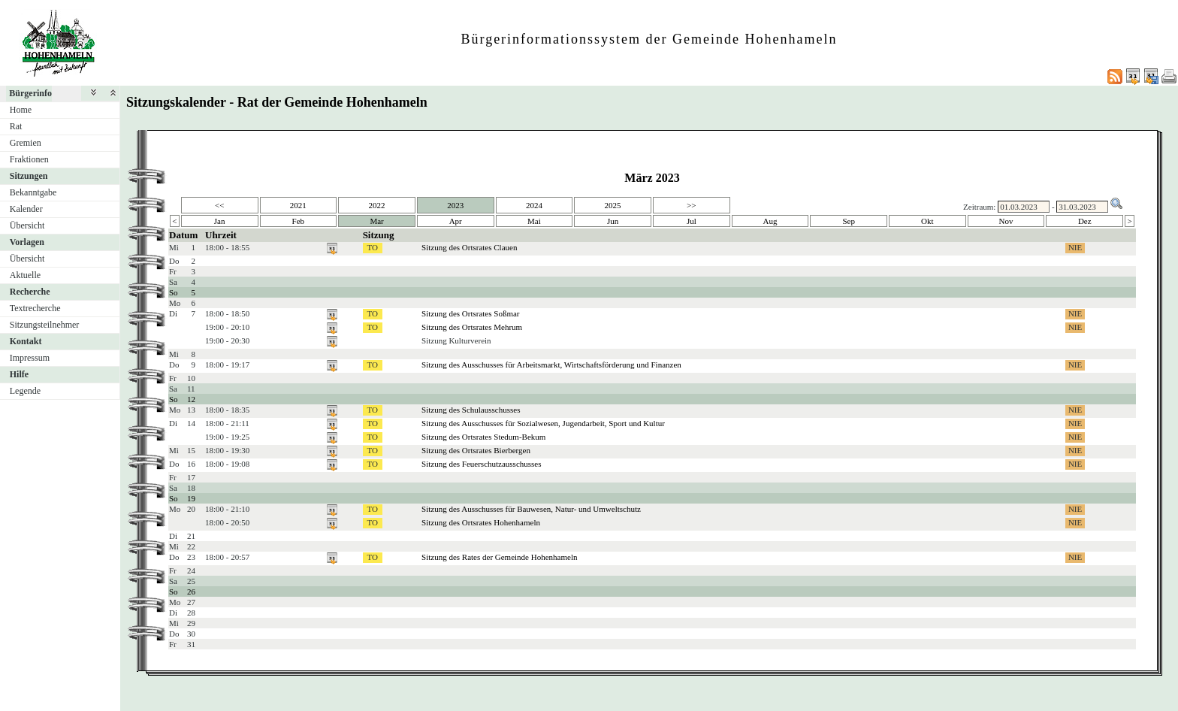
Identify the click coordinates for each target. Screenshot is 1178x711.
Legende (25, 391)
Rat (16, 126)
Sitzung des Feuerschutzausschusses (481, 463)
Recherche (30, 291)
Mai (534, 220)
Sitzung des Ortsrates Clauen (469, 247)
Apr (455, 220)
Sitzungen (29, 176)
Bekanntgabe (33, 192)
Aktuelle (25, 275)
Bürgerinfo (30, 93)
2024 (534, 205)
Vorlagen (27, 242)
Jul (691, 220)
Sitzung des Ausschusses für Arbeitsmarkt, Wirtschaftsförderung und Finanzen (551, 364)
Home (21, 109)
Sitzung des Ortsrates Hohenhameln (480, 522)
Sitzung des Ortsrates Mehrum (471, 326)
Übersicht (27, 225)
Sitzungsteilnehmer (45, 324)
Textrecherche (35, 308)
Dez (1085, 220)
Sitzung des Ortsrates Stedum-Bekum (483, 436)
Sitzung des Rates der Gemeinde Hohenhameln (499, 556)
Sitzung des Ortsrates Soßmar (470, 313)
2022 (377, 205)
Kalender (26, 209)
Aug (770, 220)
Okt (927, 220)
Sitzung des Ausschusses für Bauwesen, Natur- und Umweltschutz (531, 508)
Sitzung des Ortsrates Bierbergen (475, 450)
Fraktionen (29, 159)
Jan (219, 220)
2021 (298, 205)
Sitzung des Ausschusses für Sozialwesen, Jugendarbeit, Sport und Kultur (543, 423)
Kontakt (26, 341)
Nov (1006, 220)
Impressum (30, 357)
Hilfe (19, 374)
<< (219, 205)
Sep (848, 220)
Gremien (25, 143)
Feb (298, 220)
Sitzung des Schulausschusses (470, 409)
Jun (612, 220)
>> (691, 205)
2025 (613, 205)
